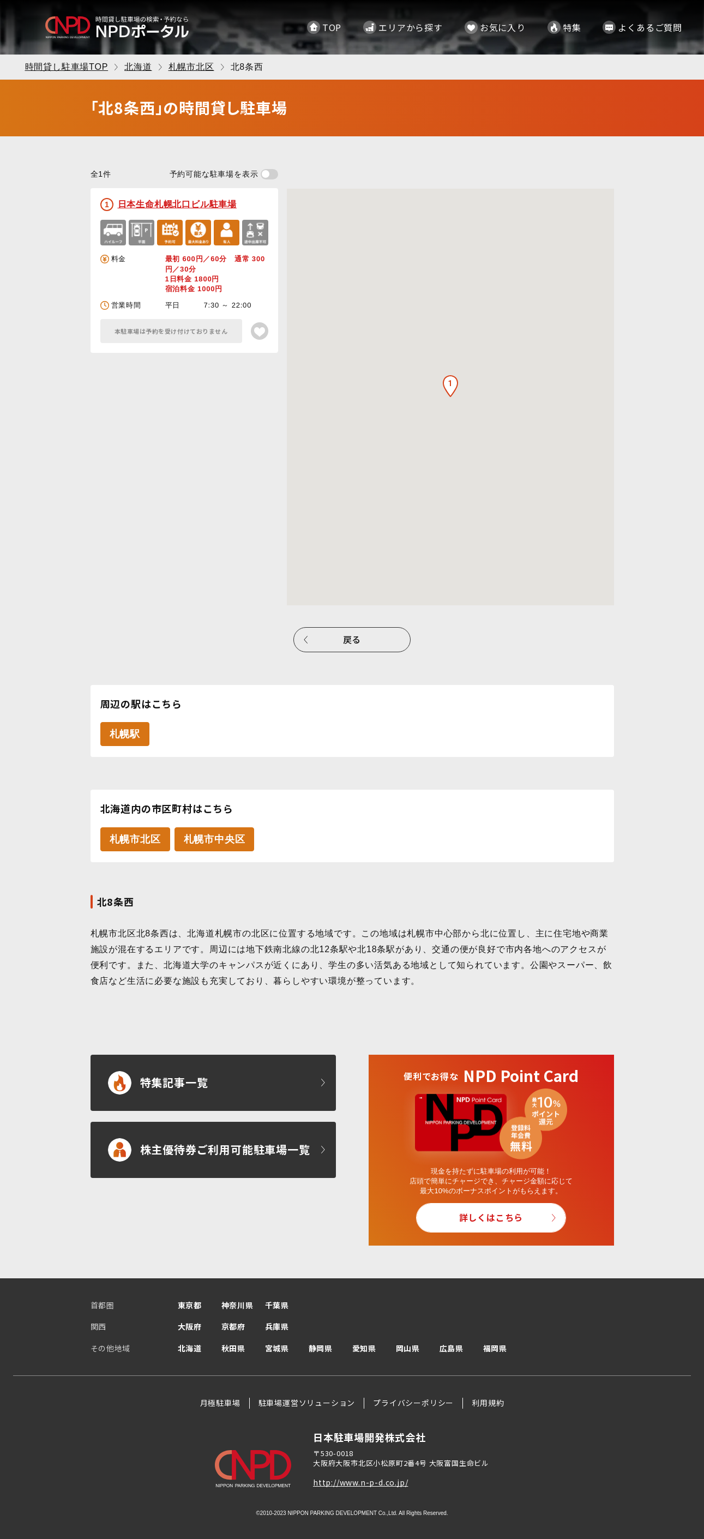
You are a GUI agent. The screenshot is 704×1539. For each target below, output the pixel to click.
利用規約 (488, 1402)
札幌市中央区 (214, 839)
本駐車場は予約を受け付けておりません (171, 331)
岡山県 (408, 1348)
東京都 (190, 1305)
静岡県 (321, 1348)
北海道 (190, 1348)
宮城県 (277, 1348)
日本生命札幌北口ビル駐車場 (177, 204)
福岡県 (495, 1348)
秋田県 (233, 1348)
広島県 (452, 1348)
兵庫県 (277, 1326)
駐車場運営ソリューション (307, 1402)
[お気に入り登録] (259, 331)
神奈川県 (237, 1305)
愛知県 (364, 1348)
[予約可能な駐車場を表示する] (269, 174)
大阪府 (190, 1326)
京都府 (233, 1326)
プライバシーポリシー (413, 1402)
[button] (450, 386)
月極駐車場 (220, 1402)
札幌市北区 (135, 839)
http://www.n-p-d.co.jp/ (360, 1482)
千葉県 (277, 1305)
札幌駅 (125, 734)
